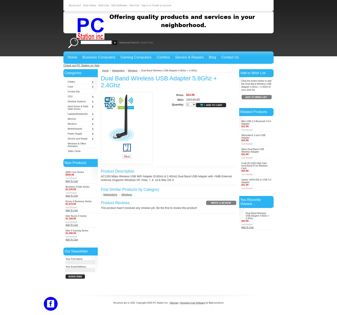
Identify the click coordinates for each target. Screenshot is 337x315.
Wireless (132, 70)
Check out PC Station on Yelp (81, 65)
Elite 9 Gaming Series (77, 230)
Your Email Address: (76, 266)
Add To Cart (72, 181)
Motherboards (80, 128)
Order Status (89, 5)
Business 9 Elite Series (77, 186)
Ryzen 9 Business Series (79, 201)
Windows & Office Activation (77, 144)
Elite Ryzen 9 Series (76, 216)
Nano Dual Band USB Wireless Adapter (252, 150)
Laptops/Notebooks (80, 114)
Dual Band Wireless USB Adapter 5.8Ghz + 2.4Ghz (257, 216)
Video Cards (74, 151)
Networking (118, 70)
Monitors (80, 123)
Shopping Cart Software (192, 302)
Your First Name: (74, 259)
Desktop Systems (80, 101)
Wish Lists (103, 5)
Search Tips (147, 42)
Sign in (145, 5)
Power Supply (80, 133)
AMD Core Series (75, 172)
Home (105, 70)
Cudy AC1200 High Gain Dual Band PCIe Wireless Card (254, 166)
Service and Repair (80, 138)
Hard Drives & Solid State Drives (80, 107)
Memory (80, 119)
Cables (80, 81)
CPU (80, 96)
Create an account (161, 5)
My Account (75, 5)
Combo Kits (74, 91)
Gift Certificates (119, 5)
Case (80, 86)
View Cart (134, 5)
